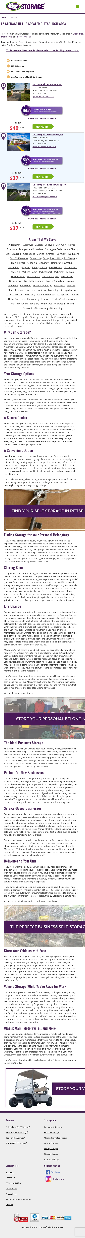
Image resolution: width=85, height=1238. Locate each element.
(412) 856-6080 (39, 143)
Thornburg (33, 299)
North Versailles (55, 281)
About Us (10, 1172)
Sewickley (30, 294)
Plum (10, 290)
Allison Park (15, 244)
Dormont (61, 253)
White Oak (46, 303)
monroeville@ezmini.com (44, 146)
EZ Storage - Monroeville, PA (48, 134)
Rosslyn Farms (68, 290)
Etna (45, 258)
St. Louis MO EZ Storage (16, 1143)
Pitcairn (71, 285)
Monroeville (6, 36)
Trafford (45, 299)
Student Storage (51, 1154)
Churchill (16, 253)
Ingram (26, 267)
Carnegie (50, 249)
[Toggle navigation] (77, 6)
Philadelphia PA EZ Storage (18, 1127)
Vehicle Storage (51, 1143)
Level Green (55, 267)
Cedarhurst (63, 249)
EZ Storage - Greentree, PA (47, 84)
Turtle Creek (59, 299)
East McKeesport (19, 258)
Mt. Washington (50, 276)
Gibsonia (32, 262)
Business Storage (51, 1132)
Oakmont (13, 285)
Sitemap (9, 1204)
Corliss (40, 253)
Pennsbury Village (42, 285)
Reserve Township (25, 290)
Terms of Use (11, 1188)
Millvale (70, 271)
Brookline (37, 249)
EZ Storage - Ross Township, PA (49, 184)
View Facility (42, 126)
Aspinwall (28, 244)
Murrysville (67, 276)
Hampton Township (62, 262)
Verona (71, 299)
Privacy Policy (11, 1194)
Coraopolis (29, 253)
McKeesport (45, 271)
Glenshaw (44, 262)
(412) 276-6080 (39, 93)
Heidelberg (14, 267)
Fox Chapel (69, 258)
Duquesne (73, 253)
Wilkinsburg (41, 308)
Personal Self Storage (53, 1127)
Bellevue (49, 244)
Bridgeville (24, 249)
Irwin (35, 267)
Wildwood (59, 303)
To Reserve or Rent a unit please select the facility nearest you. (42, 50)
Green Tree (78, 33)
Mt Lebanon (33, 276)
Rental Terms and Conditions (18, 1199)
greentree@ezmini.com (43, 96)
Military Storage (51, 1148)
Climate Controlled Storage (55, 1138)
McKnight (59, 271)
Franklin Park (18, 262)
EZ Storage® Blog (13, 1183)
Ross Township (24, 36)
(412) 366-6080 (39, 193)
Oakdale (70, 281)
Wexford (34, 303)
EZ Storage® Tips (51, 1159)
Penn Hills (25, 285)
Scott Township (14, 294)
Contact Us (10, 1177)
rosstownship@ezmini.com (45, 196)
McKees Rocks (29, 271)
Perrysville (59, 285)
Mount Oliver (18, 276)
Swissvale (20, 299)
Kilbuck (43, 267)
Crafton (50, 253)
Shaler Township (46, 294)
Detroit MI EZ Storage (15, 1138)
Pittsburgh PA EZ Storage (17, 1132)
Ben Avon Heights (65, 244)
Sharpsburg (63, 294)
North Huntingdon (34, 281)
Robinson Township (47, 290)
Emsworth (35, 258)
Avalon (39, 244)
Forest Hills (56, 258)
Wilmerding (56, 308)
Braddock (12, 249)
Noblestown (15, 281)
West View (22, 303)
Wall (13, 303)
